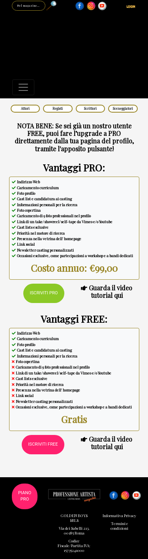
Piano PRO (24, 496)
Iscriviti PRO (44, 292)
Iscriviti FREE (43, 444)
